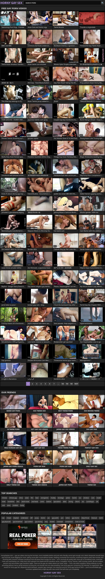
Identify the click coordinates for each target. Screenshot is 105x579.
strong (71, 501)
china (21, 498)
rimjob (9, 518)
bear (37, 498)
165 (71, 384)
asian (27, 498)
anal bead (35, 501)
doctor (43, 518)
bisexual (94, 518)
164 (67, 384)
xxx (80, 498)
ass (83, 501)
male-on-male (79, 522)
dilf (31, 518)
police (68, 498)
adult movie (25, 501)
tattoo (68, 518)
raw (3, 518)
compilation (69, 522)
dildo (64, 501)
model (99, 498)
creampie (60, 522)
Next (76, 384)
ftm (32, 498)
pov (62, 518)
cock (92, 498)
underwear (24, 518)
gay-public (55, 518)
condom (15, 505)
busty (22, 505)
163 (63, 384)
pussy (37, 518)
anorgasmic (44, 498)
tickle (3, 501)
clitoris (77, 501)
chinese (4, 498)
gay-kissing (38, 522)
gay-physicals (6, 522)
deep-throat (85, 518)
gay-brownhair (17, 522)
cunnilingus (90, 501)
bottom (48, 501)
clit (97, 501)
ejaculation (57, 501)
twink (101, 518)
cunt (3, 505)
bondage (61, 498)
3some (74, 498)
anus (8, 505)
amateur (86, 498)
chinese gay (13, 498)
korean (52, 522)
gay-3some (75, 518)
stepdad (16, 518)
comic (42, 501)
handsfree (11, 501)
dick (18, 501)
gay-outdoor (29, 522)
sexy (46, 522)
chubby (53, 498)
